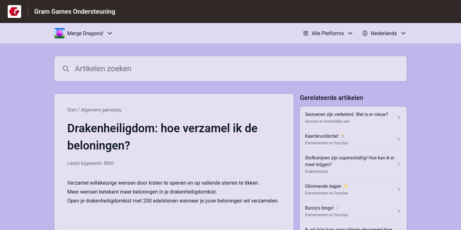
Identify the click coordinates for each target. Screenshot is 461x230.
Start (72, 109)
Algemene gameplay (101, 109)
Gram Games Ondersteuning (74, 11)
